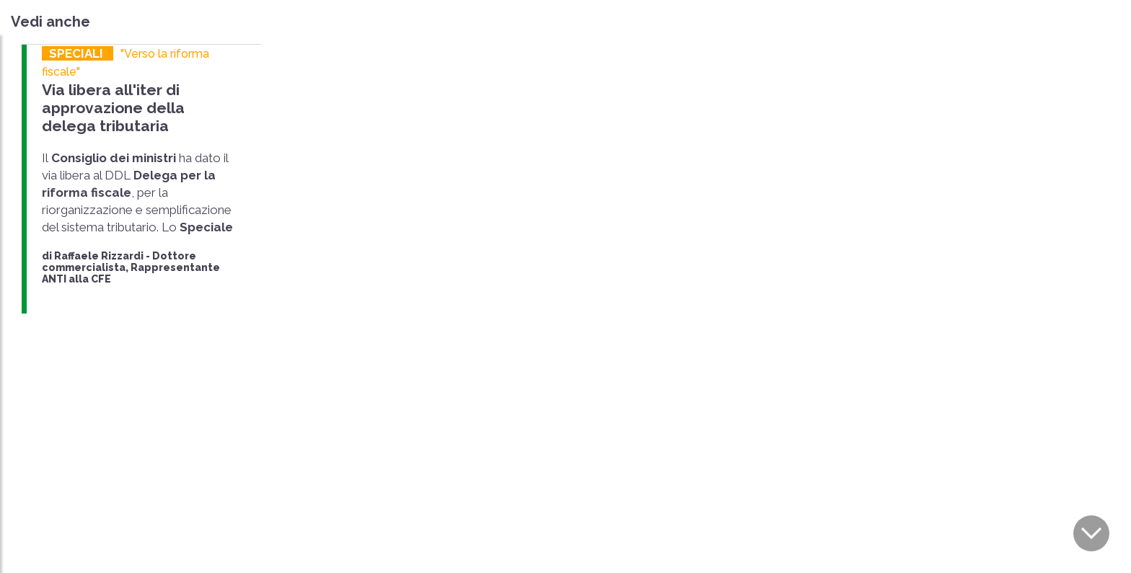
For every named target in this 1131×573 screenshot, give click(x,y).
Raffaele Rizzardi (99, 256)
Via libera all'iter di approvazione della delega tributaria (113, 108)
